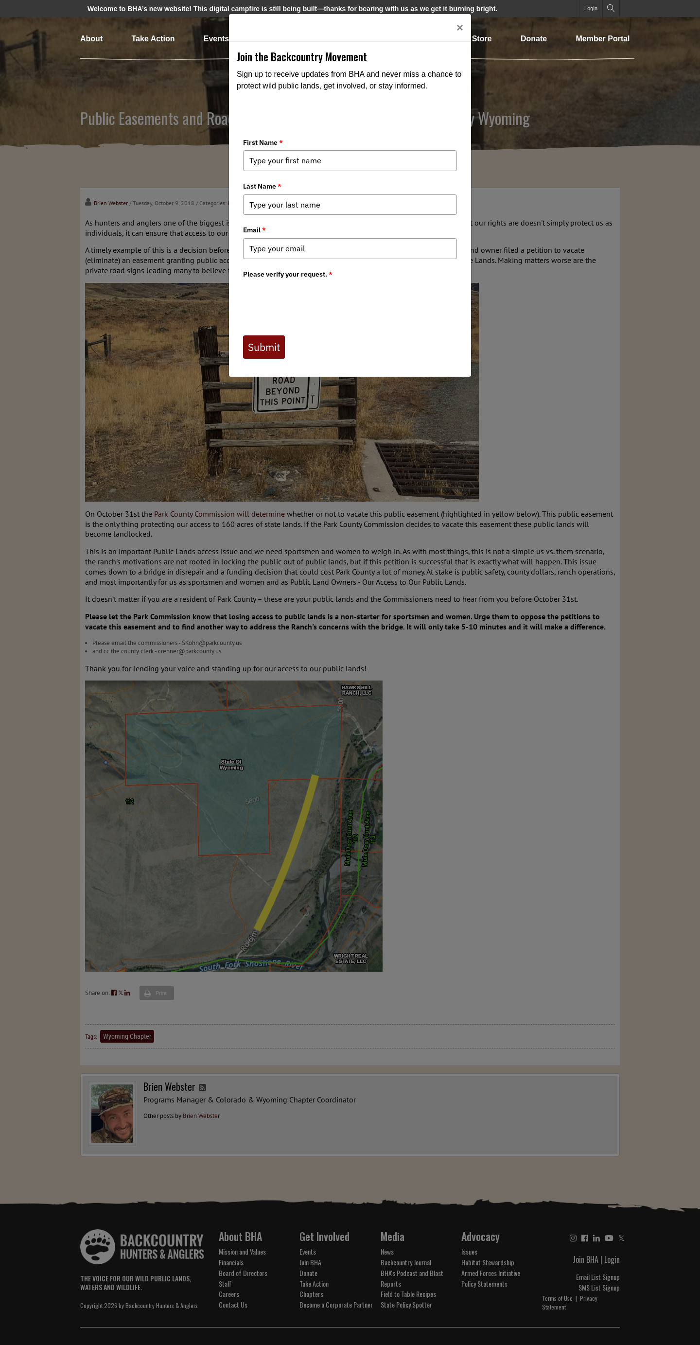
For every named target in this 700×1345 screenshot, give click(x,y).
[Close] (460, 27)
